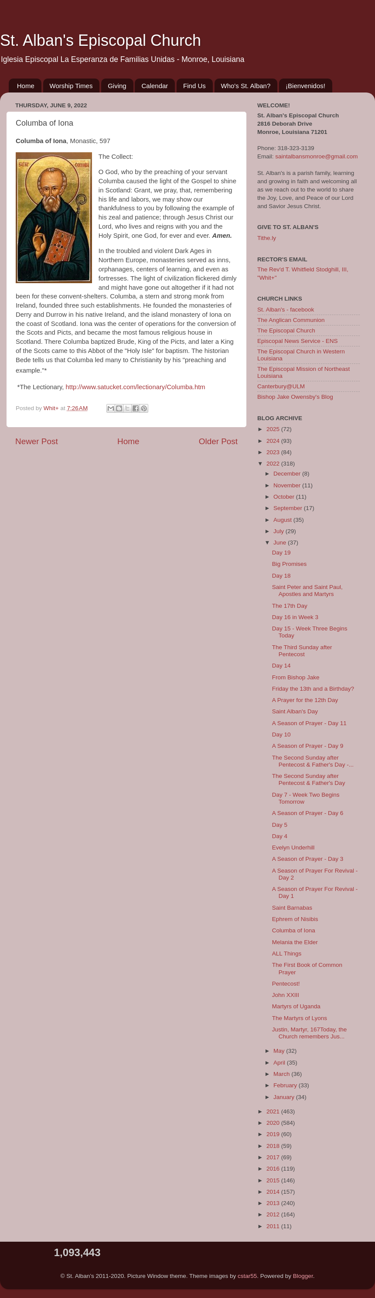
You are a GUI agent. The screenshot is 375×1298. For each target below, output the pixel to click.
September (288, 508)
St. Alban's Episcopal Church (100, 40)
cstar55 (247, 1276)
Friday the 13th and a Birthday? (313, 688)
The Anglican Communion (291, 320)
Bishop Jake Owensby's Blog (295, 397)
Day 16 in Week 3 (295, 617)
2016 (273, 1168)
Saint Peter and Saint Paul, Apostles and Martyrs (307, 590)
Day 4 (279, 836)
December (287, 473)
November (287, 485)
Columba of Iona (293, 930)
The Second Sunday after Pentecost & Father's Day (308, 779)
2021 (273, 1111)
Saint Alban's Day (295, 711)
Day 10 (281, 734)
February (286, 1085)
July (279, 531)
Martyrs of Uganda (296, 1006)
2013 (273, 1203)
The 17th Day (289, 606)
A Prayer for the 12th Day (305, 700)
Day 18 (281, 575)
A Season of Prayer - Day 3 (308, 859)
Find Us (194, 85)
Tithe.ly (266, 238)
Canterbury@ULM (281, 386)
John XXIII (285, 995)
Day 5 (279, 825)
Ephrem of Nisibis (295, 919)
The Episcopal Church (286, 330)
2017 (273, 1157)
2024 (273, 441)
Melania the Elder (295, 942)
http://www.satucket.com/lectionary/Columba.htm (135, 387)
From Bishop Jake (296, 677)
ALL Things (287, 953)
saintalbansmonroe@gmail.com (316, 156)
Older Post (218, 441)
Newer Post (36, 441)
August (283, 520)
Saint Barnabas (292, 907)
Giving (117, 85)
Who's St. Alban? (246, 85)
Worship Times (71, 85)
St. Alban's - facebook (285, 309)
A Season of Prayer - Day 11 (309, 723)
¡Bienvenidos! (305, 85)
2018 (273, 1146)
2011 (273, 1226)
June (280, 542)
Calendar (154, 85)
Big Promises (289, 564)
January (284, 1097)
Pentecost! (286, 983)
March (282, 1074)
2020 (273, 1123)
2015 (273, 1180)
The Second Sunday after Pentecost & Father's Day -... (313, 761)
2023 (273, 452)
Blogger (303, 1276)
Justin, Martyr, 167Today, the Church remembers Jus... (309, 1033)
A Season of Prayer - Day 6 (308, 813)
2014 (273, 1191)
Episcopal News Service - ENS (297, 341)
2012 (273, 1214)
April (280, 1062)
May (279, 1051)
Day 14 (281, 665)
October (284, 496)
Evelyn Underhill (293, 847)
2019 (273, 1134)
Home (25, 85)
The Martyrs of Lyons (299, 1018)
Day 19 (281, 552)
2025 (273, 429)
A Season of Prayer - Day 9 (308, 746)
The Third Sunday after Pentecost (302, 651)
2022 (273, 463)
